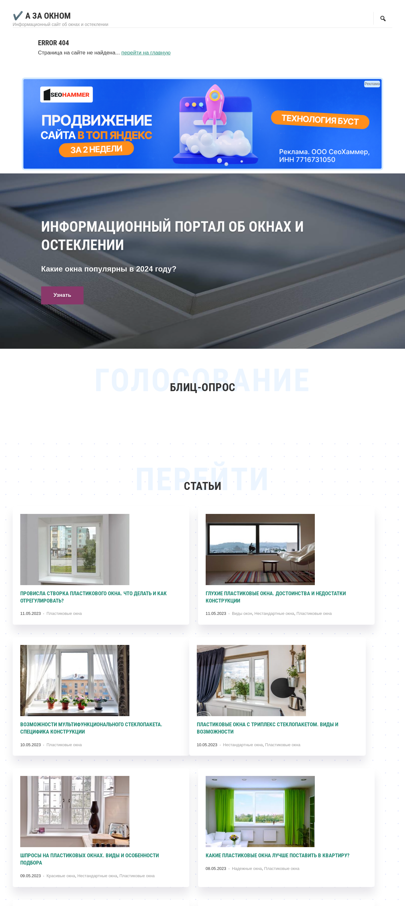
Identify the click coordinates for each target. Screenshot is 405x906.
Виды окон (187, 617)
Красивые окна (191, 750)
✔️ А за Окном (43, 15)
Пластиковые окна (64, 610)
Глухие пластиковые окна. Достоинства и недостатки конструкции (186, 597)
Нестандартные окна (220, 617)
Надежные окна (323, 750)
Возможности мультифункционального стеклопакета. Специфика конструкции (332, 597)
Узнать (63, 296)
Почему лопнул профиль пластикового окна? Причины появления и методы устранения (331, 872)
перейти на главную (146, 53)
